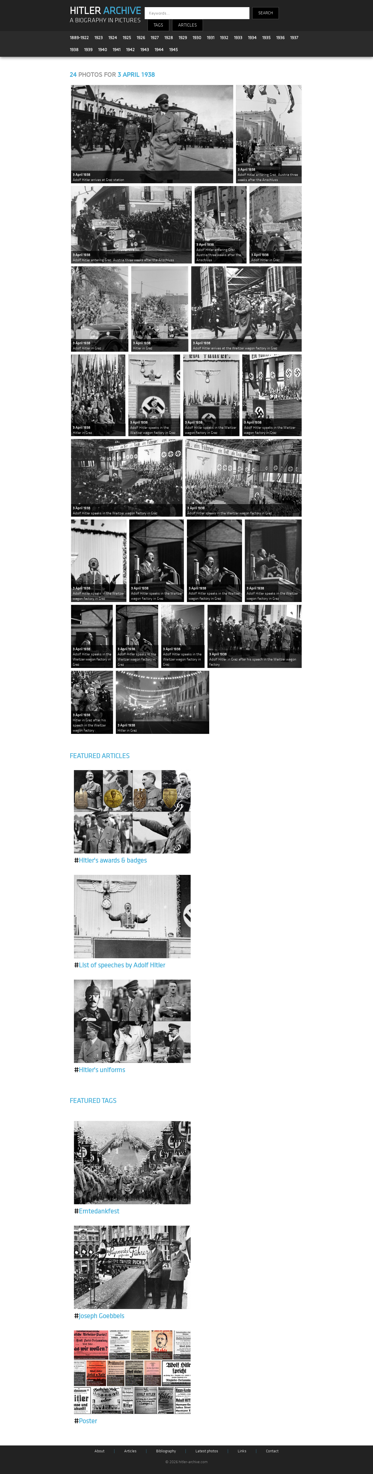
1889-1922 (79, 38)
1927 (155, 38)
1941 (116, 50)
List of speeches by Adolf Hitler (119, 965)
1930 (197, 38)
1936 (280, 38)
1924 (112, 38)
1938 (74, 50)
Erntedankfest (96, 1211)
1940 (102, 50)
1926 (141, 38)
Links (242, 1451)
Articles (130, 1451)
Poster (85, 1421)
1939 (88, 50)
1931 (210, 38)
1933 (238, 38)
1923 (98, 38)
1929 (183, 38)
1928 (168, 38)
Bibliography (166, 1451)
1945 (173, 50)
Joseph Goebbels (99, 1316)
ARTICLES (187, 25)
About (99, 1451)
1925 (127, 38)
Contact (272, 1451)
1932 (224, 38)
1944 (159, 50)
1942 (130, 50)
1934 (252, 38)
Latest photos (206, 1451)
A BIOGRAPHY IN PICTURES (105, 20)
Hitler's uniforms (99, 1070)
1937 (294, 38)
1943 (144, 50)
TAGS (158, 25)
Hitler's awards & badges (110, 860)
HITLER (105, 11)
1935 (266, 38)
